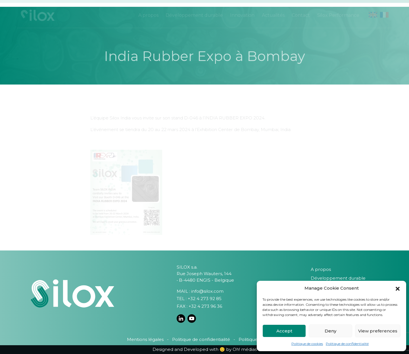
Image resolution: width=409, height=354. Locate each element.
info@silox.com (207, 291)
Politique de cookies (307, 344)
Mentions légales (145, 339)
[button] (397, 288)
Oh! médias (245, 349)
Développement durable (338, 278)
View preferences (377, 331)
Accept (284, 331)
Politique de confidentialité (347, 344)
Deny (330, 331)
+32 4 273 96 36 (205, 306)
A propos (321, 269)
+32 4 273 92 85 (205, 298)
